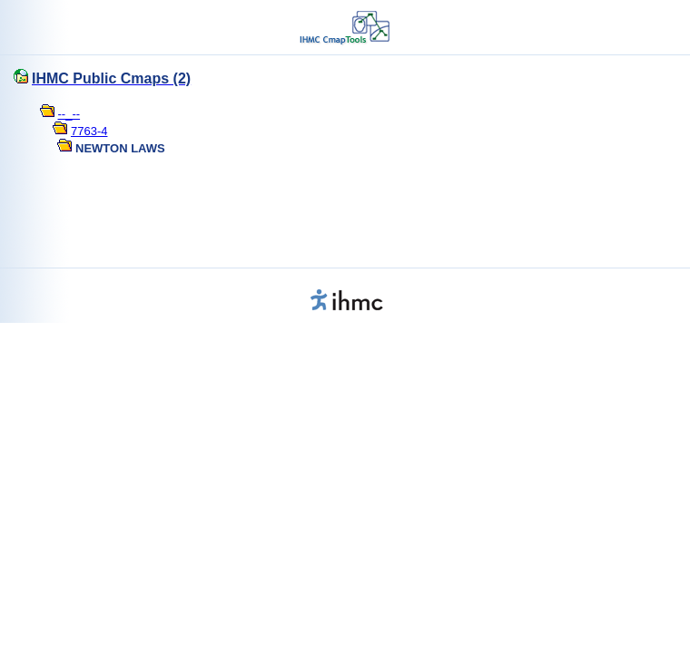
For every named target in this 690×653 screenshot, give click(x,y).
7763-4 (89, 131)
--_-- (69, 114)
